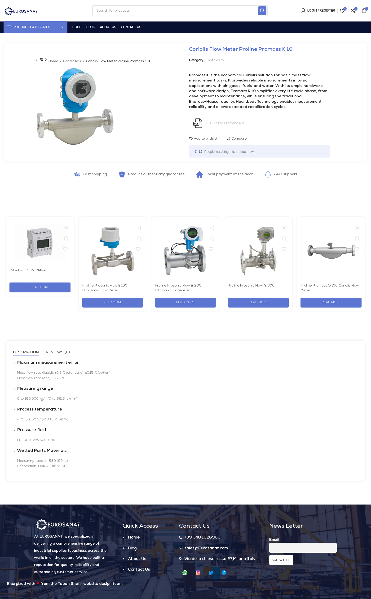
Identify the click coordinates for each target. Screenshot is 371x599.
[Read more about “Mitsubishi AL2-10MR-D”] (40, 287)
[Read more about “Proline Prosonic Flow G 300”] (258, 303)
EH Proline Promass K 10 (226, 123)
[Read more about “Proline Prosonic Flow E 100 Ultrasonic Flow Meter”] (112, 303)
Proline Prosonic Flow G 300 (251, 285)
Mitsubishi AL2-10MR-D (28, 270)
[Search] (180, 10)
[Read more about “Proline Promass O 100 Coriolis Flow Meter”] (331, 303)
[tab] (26, 352)
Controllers (72, 61)
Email (274, 540)
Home (53, 61)
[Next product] (46, 60)
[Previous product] (36, 60)
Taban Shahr (70, 584)
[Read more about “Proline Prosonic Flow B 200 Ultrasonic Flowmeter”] (185, 303)
